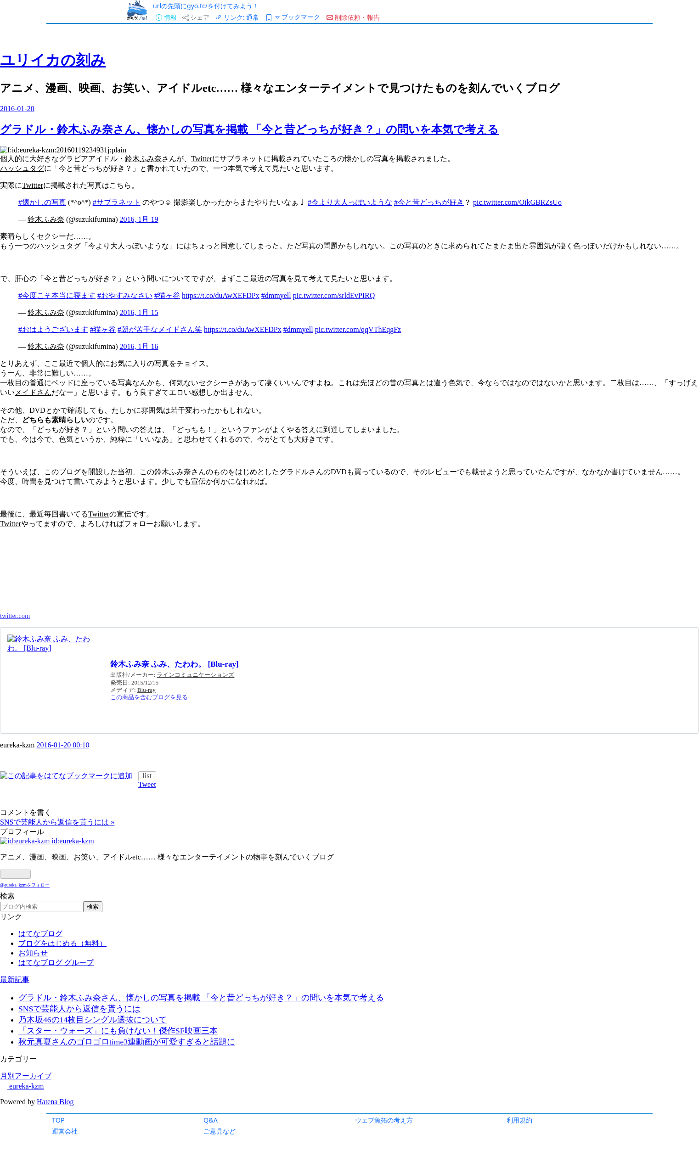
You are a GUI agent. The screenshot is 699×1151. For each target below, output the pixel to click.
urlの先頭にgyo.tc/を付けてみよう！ (206, 5)
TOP (58, 1120)
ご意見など (219, 1131)
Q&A (210, 1120)
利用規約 (519, 1120)
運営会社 (65, 1131)
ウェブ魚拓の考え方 (384, 1120)
